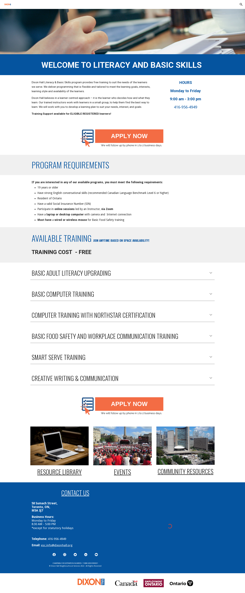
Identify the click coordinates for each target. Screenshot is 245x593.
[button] (241, 4)
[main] (122, 64)
